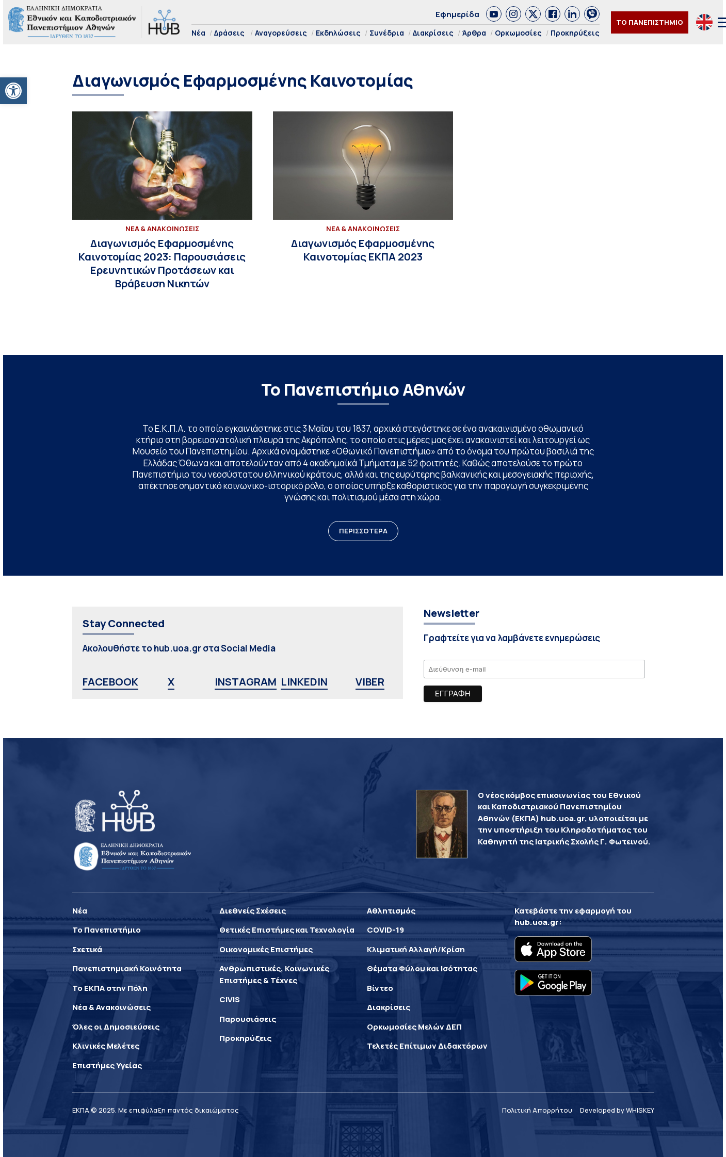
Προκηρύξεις (575, 33)
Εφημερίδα (457, 14)
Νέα (198, 33)
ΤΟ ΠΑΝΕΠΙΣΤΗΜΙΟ (649, 22)
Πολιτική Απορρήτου (537, 1110)
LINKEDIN (304, 682)
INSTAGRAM (246, 682)
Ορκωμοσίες (518, 33)
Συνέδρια (386, 33)
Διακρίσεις (433, 33)
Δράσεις (229, 33)
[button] (13, 90)
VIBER (370, 682)
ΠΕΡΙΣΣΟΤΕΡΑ (363, 530)
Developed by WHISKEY (617, 1110)
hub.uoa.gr (536, 922)
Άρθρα (474, 33)
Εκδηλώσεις (338, 33)
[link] (494, 14)
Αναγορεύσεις (281, 33)
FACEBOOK (110, 682)
